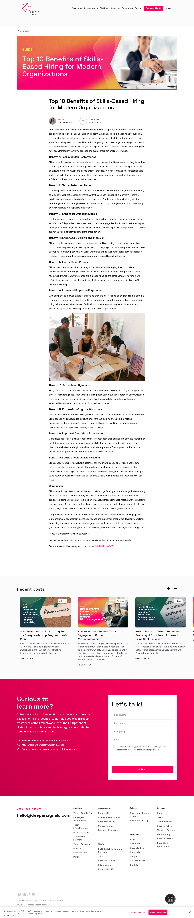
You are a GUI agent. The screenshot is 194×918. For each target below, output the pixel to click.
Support (134, 856)
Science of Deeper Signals (140, 815)
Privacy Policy (164, 825)
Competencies (105, 825)
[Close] (190, 912)
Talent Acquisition (83, 813)
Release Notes (137, 860)
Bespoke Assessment (109, 830)
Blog (132, 839)
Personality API (106, 869)
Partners (77, 856)
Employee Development (80, 819)
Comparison (136, 852)
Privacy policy (134, 746)
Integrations (104, 865)
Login (168, 8)
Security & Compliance (163, 845)
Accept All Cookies (158, 912)
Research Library (139, 820)
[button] (77, 8)
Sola (100, 856)
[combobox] (9, 915)
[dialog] (97, 912)
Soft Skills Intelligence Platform (110, 851)
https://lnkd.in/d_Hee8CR (101, 546)
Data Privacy (164, 834)
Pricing (138, 8)
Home (160, 813)
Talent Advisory (81, 844)
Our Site (134, 865)
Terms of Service (166, 830)
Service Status (165, 838)
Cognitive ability (106, 821)
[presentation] (132, 759)
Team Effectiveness (80, 826)
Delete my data (56, 900)
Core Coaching (81, 832)
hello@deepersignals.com (43, 815)
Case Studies (137, 848)
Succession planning (79, 838)
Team (160, 817)
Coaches (77, 848)
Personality (104, 813)
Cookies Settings (138, 912)
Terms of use (147, 746)
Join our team (164, 821)
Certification (80, 852)
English (7, 915)
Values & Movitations (109, 817)
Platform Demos (106, 860)
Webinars (135, 843)
